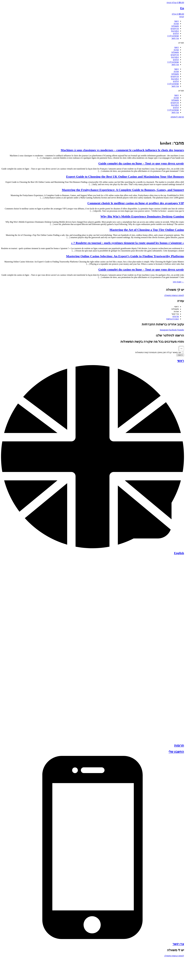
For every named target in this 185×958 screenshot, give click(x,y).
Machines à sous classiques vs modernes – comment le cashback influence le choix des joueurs (122, 150)
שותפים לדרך (173, 36)
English (179, 553)
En (182, 8)
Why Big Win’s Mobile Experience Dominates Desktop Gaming (142, 216)
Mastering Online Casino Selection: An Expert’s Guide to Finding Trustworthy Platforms (125, 256)
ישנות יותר (178, 282)
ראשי (176, 21)
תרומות (179, 745)
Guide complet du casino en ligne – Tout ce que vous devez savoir (141, 163)
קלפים (176, 33)
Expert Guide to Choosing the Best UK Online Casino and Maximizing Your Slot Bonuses (125, 176)
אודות (176, 23)
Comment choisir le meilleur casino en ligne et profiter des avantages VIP (135, 203)
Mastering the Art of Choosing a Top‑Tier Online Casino (146, 229)
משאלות (175, 26)
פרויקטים (175, 28)
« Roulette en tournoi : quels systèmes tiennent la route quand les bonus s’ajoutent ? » (127, 243)
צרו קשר (175, 38)
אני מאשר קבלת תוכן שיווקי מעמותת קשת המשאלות (158, 352)
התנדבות (175, 31)
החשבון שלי (176, 751)
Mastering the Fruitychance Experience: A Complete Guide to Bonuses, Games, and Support (123, 190)
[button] (92, 43)
